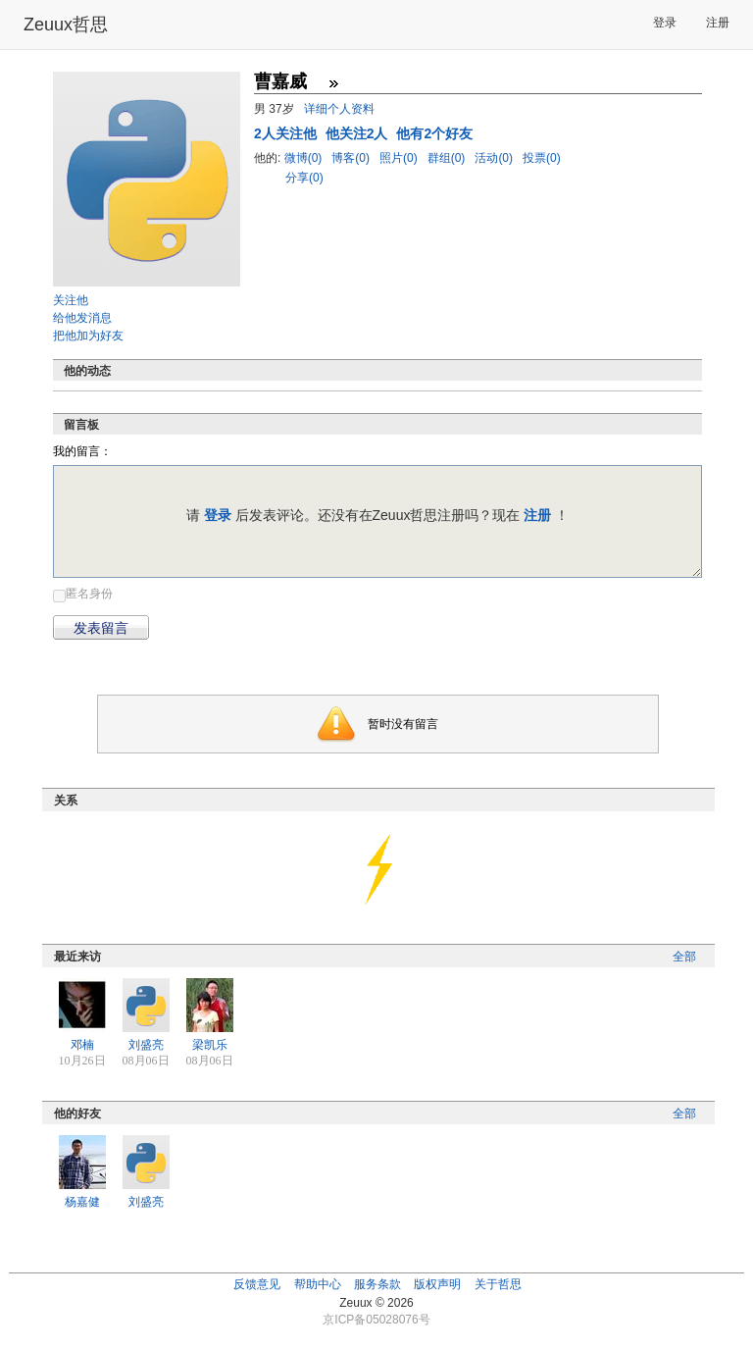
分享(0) (304, 177)
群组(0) (448, 158)
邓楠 (82, 1045)
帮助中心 (317, 1284)
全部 (684, 956)
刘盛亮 (146, 1045)
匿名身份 (89, 593)
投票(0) (542, 158)
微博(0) (305, 158)
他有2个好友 (434, 133)
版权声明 (437, 1284)
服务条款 (377, 1284)
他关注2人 (359, 133)
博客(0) (352, 158)
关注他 (70, 300)
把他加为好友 (88, 335)
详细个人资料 (339, 109)
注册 (717, 22)
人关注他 (287, 133)
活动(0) (495, 158)
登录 (665, 22)
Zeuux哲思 (66, 24)
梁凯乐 (209, 1045)
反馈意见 (256, 1284)
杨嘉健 (82, 1202)
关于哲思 (498, 1284)
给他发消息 (82, 318)
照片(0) (400, 158)
